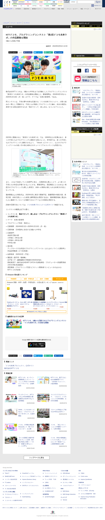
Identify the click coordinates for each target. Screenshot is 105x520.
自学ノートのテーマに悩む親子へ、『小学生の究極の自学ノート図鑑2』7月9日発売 (91, 107)
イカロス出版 (64, 470)
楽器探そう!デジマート (51, 476)
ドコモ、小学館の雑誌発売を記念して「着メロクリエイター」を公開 (26, 427)
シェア (29, 52)
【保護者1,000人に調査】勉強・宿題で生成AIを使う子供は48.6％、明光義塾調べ (91, 210)
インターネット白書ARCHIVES (13, 500)
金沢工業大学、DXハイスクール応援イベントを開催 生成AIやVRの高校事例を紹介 (91, 217)
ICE (80, 470)
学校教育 (13, 279)
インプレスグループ (80, 507)
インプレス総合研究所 (11, 479)
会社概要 (69, 507)
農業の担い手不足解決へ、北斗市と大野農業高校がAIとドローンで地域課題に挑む (91, 202)
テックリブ (64, 497)
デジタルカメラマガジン (11, 494)
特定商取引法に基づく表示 (95, 507)
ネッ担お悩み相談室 (10, 488)
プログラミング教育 (49, 9)
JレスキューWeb (67, 482)
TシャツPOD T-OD (50, 479)
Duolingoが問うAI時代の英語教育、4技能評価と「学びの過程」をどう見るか (91, 195)
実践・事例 (61, 9)
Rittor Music (46, 470)
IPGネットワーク (83, 488)
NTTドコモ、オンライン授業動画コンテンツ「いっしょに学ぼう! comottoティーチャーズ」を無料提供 (26, 381)
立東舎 (47, 482)
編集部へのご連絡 (46, 507)
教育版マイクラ (36, 9)
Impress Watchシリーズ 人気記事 (87, 129)
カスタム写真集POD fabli (88, 493)
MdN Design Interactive (69, 494)
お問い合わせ (23, 507)
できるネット (8, 497)
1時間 (75, 26)
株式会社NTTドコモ (11, 368)
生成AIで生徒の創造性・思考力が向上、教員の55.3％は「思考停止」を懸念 (91, 100)
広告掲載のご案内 (34, 507)
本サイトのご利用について (10, 507)
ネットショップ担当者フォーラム (31, 476)
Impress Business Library (29, 479)
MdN (62, 488)
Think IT (7, 473)
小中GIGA (18, 9)
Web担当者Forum (10, 476)
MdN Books (66, 491)
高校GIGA (26, 9)
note (50, 52)
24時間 (83, 26)
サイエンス (59, 279)
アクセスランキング (82, 23)
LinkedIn (60, 52)
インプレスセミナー (27, 482)
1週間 (90, 26)
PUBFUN (81, 482)
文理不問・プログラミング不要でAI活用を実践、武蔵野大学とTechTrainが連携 (91, 181)
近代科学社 (46, 494)
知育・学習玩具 (29, 279)
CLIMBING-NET (49, 491)
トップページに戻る (36, 458)
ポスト (14, 52)
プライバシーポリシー (59, 507)
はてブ (39, 52)
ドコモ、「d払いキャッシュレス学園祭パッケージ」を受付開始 (58, 427)
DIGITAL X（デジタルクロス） (30, 485)
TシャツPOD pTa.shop (87, 490)
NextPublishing (26, 497)
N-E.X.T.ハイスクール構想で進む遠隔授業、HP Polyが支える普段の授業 (91, 114)
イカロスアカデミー (68, 485)
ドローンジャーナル (10, 485)
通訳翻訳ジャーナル (68, 479)
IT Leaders (8, 482)
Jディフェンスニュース (69, 476)
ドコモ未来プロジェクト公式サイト (40, 205)
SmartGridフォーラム (28, 473)
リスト (20, 52)
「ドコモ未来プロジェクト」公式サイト (19, 365)
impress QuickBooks (86, 479)
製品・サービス (85, 9)
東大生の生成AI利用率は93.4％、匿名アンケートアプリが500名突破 (91, 173)
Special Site (80, 56)
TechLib (65, 500)
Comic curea (84, 476)
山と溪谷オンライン (50, 488)
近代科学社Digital (49, 497)
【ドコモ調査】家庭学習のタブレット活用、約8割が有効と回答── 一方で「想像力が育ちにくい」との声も (26, 442)
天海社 (82, 473)
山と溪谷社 (46, 485)
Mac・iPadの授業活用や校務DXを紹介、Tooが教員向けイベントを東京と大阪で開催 (91, 121)
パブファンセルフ (86, 485)
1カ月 (98, 26)
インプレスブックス (27, 493)
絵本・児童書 (44, 279)
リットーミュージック (51, 473)
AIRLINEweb (66, 473)
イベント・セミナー (72, 9)
